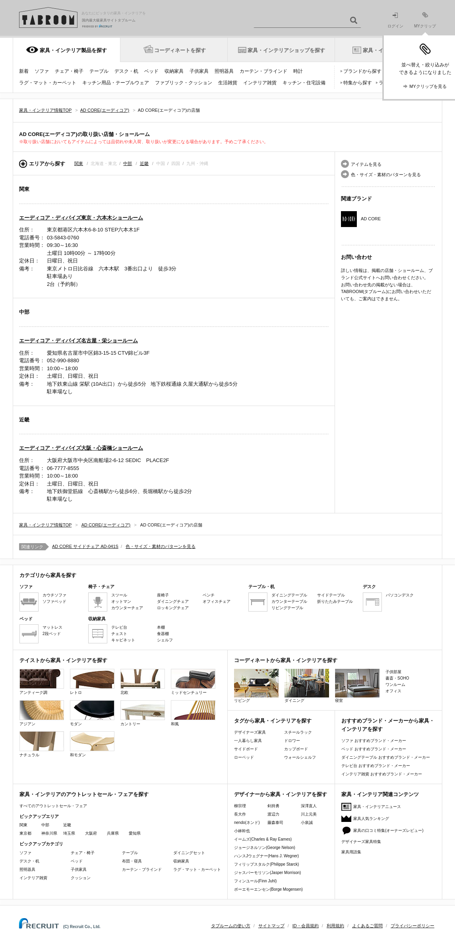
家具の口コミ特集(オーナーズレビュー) (388, 830)
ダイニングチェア (173, 601)
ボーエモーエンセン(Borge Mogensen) (268, 889)
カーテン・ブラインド (263, 71)
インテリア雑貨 (260, 82)
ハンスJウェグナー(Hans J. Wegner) (266, 856)
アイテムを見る (366, 164)
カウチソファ (54, 595)
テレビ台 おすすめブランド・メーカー (375, 765)
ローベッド (244, 757)
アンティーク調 (41, 682)
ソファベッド (54, 601)
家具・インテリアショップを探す (286, 50)
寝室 (357, 686)
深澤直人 (309, 806)
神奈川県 (49, 833)
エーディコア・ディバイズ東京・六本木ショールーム (81, 218)
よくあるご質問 (367, 925)
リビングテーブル (287, 608)
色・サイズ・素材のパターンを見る (386, 174)
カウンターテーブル (289, 601)
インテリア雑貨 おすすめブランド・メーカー (381, 774)
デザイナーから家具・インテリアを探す (280, 794)
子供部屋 (393, 672)
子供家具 (199, 71)
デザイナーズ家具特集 (361, 841)
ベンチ (209, 595)
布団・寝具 (132, 861)
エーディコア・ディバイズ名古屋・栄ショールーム (78, 341)
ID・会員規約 (305, 925)
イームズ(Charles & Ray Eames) (263, 839)
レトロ (92, 682)
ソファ (42, 71)
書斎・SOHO (397, 678)
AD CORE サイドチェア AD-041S (85, 546)
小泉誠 (307, 822)
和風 (193, 713)
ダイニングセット (189, 853)
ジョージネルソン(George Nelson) (264, 847)
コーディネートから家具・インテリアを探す (285, 660)
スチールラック (298, 732)
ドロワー (292, 740)
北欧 (142, 682)
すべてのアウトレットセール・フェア (53, 806)
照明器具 (224, 71)
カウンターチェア (127, 608)
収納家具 (174, 71)
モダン (92, 713)
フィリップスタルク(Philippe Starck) (266, 864)
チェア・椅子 (69, 71)
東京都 (25, 833)
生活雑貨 (227, 82)
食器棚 (163, 633)
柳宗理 (240, 806)
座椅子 (163, 595)
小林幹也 (242, 831)
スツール (119, 595)
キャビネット (123, 640)
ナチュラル (41, 744)
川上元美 (309, 814)
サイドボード (246, 749)
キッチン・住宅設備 (304, 82)
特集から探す (357, 82)
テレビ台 (119, 627)
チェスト (119, 633)
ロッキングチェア (173, 608)
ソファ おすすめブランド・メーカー (373, 740)
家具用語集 (351, 852)
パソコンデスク (400, 595)
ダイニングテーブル (289, 595)
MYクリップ (425, 20)
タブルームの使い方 (230, 925)
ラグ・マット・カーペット (47, 82)
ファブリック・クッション (183, 82)
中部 (127, 163)
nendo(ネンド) (246, 822)
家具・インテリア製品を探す (73, 50)
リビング (256, 686)
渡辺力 (273, 814)
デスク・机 (126, 71)
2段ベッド (52, 633)
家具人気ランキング (371, 818)
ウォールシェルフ (300, 757)
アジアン (41, 713)
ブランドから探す (362, 71)
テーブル (98, 71)
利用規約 (335, 925)
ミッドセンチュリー (193, 682)
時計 (298, 71)
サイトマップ (271, 925)
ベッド (151, 71)
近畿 (144, 163)
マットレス (52, 627)
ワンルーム (395, 684)
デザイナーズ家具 (250, 732)
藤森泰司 (275, 822)
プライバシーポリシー (412, 925)
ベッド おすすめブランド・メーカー (373, 749)
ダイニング (307, 686)
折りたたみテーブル (335, 601)
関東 (78, 163)
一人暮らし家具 (248, 740)
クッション (81, 878)
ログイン (395, 20)
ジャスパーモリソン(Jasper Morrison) (267, 872)
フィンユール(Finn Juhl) (255, 881)
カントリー (142, 713)
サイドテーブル (331, 595)
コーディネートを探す (180, 50)
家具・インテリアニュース (377, 806)
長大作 (240, 814)
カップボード (296, 749)
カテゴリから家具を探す (47, 575)
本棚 (161, 627)
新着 (24, 71)
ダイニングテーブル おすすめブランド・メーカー (385, 757)
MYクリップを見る (428, 86)
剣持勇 (273, 806)
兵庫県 (113, 833)
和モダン (92, 744)
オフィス (393, 691)
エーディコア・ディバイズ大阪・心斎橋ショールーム (81, 448)
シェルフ (165, 640)
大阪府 (91, 833)
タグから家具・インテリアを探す (273, 721)
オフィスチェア (216, 601)
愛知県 (135, 833)
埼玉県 (69, 833)
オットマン (121, 601)
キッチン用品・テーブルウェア (115, 82)
